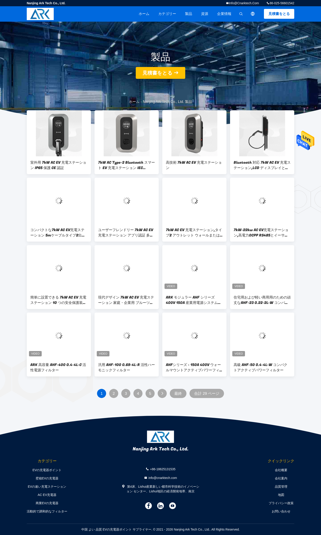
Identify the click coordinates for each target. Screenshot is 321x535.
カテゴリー (167, 14)
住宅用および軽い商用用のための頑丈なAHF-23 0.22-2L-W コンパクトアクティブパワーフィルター (262, 300)
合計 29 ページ (206, 393)
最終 (178, 393)
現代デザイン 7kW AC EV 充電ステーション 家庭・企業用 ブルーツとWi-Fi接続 (126, 300)
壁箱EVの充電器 (47, 478)
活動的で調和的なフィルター (47, 511)
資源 (204, 14)
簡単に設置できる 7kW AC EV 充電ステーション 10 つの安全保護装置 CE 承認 (58, 300)
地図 (281, 495)
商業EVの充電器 (47, 503)
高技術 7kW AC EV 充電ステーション (194, 165)
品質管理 (281, 486)
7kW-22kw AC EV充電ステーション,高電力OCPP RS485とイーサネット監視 (261, 232)
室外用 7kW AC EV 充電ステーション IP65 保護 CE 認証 (58, 165)
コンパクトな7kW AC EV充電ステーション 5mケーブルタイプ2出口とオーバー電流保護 (57, 232)
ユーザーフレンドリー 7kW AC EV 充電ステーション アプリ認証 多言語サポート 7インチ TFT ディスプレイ (125, 232)
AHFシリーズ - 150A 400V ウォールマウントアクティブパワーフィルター (194, 367)
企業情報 (224, 14)
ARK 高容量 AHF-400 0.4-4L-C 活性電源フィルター (58, 367)
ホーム (144, 14)
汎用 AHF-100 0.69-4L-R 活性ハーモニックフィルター (126, 367)
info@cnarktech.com (244, 3)
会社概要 (281, 470)
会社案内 (281, 478)
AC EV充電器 (47, 495)
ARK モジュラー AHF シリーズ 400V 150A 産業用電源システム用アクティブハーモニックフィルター (194, 300)
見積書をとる (279, 14)
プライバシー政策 (281, 503)
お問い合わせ (281, 511)
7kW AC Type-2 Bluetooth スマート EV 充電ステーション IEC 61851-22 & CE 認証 (126, 165)
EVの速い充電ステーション (47, 486)
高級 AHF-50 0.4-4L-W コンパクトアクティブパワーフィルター (260, 367)
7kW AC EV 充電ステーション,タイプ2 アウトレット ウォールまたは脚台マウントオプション (194, 232)
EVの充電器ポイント (47, 470)
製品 (188, 14)
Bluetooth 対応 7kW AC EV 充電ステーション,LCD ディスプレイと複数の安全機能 (262, 165)
